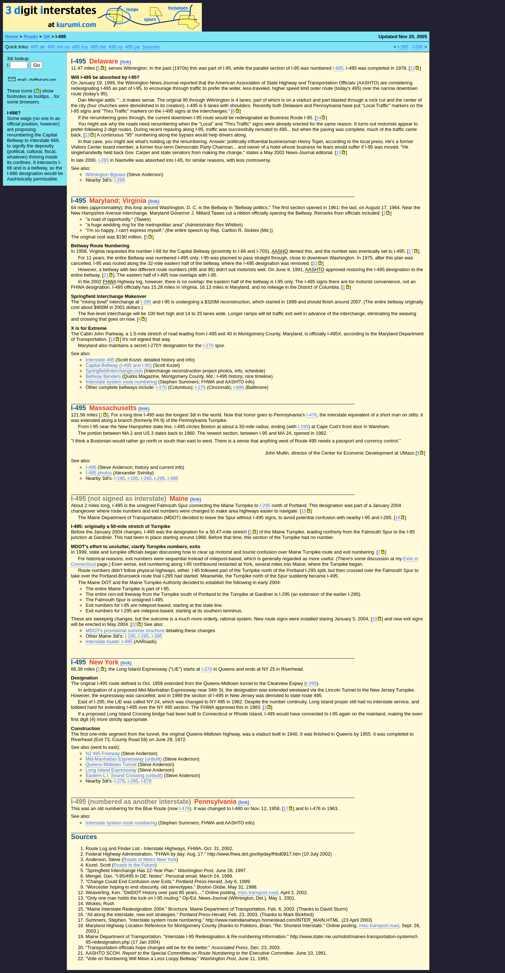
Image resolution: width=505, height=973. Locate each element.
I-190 (119, 478)
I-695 (238, 387)
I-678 (146, 781)
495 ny (116, 47)
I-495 (91, 467)
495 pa (132, 47)
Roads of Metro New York (150, 859)
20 (134, 624)
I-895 (338, 68)
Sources (151, 47)
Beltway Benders (103, 376)
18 (112, 339)
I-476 (311, 415)
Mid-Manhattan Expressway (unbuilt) (124, 759)
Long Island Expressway (111, 770)
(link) (125, 62)
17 (411, 251)
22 (315, 263)
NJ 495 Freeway (103, 753)
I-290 (146, 478)
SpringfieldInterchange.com (114, 370)
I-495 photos (99, 472)
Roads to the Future (134, 865)
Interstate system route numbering (121, 382)
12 (412, 68)
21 (106, 275)
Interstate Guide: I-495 (109, 641)
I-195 (303, 426)
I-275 (200, 387)
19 (374, 619)
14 (318, 117)
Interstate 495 (100, 359)
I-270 (208, 345)
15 (303, 511)
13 (87, 135)
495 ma (80, 47)
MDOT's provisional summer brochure (125, 630)
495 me (98, 47)
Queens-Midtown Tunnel (111, 764)
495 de (37, 47)
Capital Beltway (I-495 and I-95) (119, 365)
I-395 (403, 47)
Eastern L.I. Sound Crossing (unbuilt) (124, 775)
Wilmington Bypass (106, 174)
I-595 (417, 47)
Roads (30, 36)
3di (46, 36)
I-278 (206, 669)
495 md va (58, 47)
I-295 (119, 180)
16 (397, 517)
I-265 (103, 160)
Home (11, 36)
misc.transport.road (258, 892)
